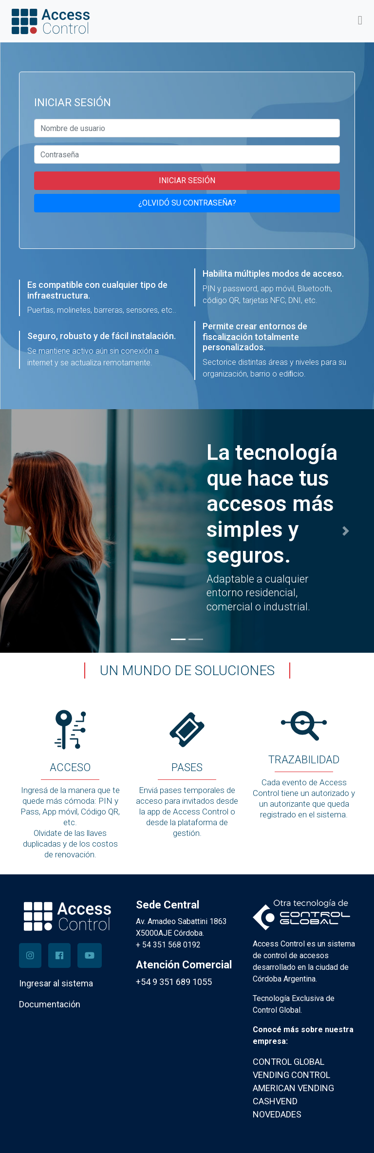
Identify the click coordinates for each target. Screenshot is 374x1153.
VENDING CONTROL (291, 1075)
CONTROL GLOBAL (288, 1062)
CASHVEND (275, 1101)
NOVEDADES (277, 1114)
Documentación (49, 1004)
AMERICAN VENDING (293, 1088)
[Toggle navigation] (360, 20)
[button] (28, 531)
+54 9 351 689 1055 (174, 982)
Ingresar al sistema (56, 983)
